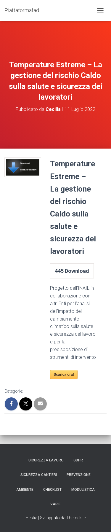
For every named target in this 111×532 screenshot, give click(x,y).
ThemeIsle (76, 517)
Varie (55, 504)
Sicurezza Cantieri (38, 475)
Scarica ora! (64, 374)
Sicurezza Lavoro (46, 460)
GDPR (78, 460)
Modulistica (83, 490)
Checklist (52, 490)
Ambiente (24, 490)
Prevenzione (79, 475)
